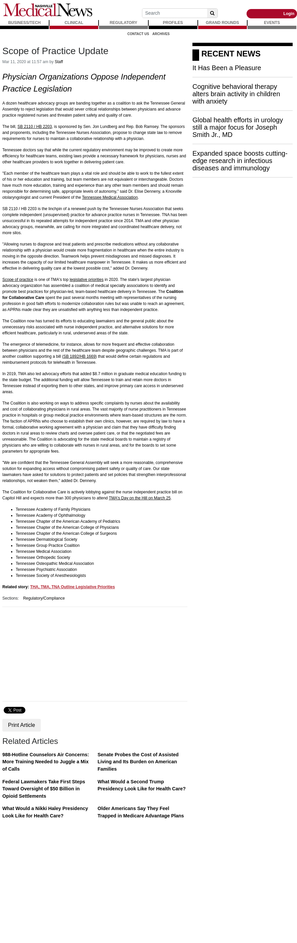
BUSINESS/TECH (24, 22)
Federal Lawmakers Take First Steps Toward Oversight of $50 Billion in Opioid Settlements (43, 789)
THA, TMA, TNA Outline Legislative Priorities (72, 587)
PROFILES (173, 22)
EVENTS (272, 22)
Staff (59, 61)
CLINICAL (73, 22)
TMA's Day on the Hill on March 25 (140, 498)
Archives (161, 34)
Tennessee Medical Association (110, 197)
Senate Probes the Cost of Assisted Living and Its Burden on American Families (138, 762)
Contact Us (138, 34)
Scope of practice (17, 279)
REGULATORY (123, 22)
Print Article (21, 725)
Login (288, 13)
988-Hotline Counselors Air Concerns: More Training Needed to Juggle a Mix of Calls (45, 762)
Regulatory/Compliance (44, 598)
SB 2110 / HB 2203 (34, 126)
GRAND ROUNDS (222, 22)
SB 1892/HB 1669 (79, 356)
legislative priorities (87, 279)
